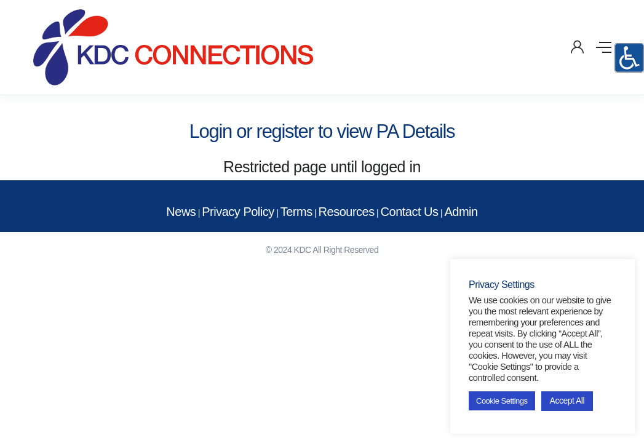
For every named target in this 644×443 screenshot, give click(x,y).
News (181, 211)
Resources (347, 211)
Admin (460, 211)
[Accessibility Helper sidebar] (629, 58)
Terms (296, 211)
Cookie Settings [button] (502, 400)
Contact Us (410, 211)
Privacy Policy (238, 211)
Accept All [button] (567, 400)
